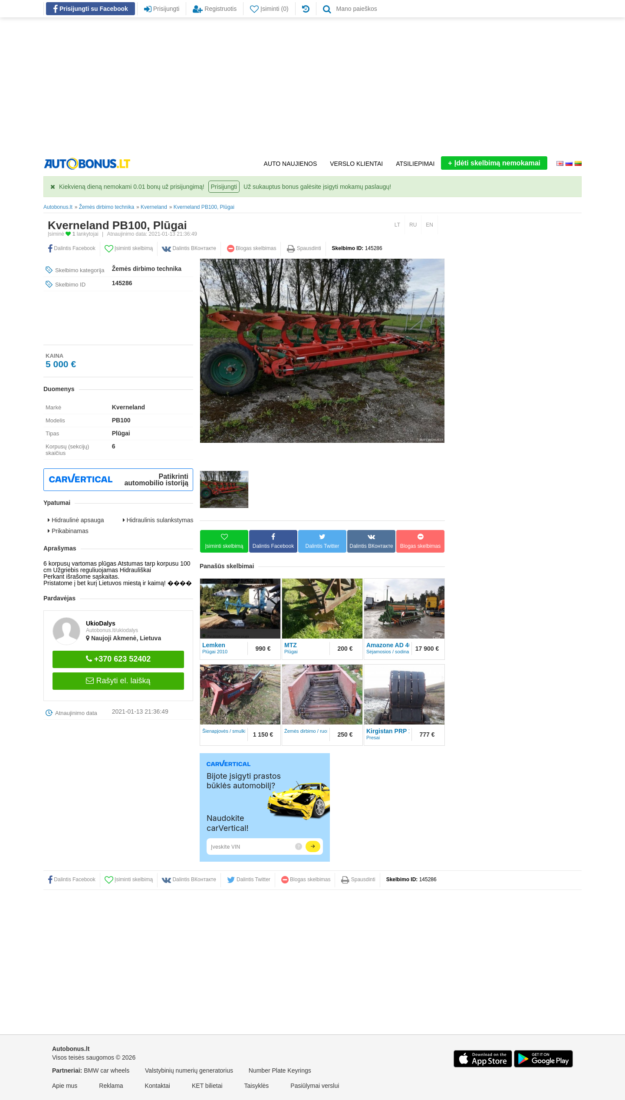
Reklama (111, 1085)
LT (397, 225)
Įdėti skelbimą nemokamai (494, 163)
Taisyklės (256, 1085)
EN (429, 225)
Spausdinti (304, 248)
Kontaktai (157, 1085)
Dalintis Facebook (71, 248)
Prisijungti (224, 186)
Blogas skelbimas (251, 248)
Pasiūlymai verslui (314, 1085)
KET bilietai (207, 1085)
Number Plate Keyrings (280, 1070)
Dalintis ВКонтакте (189, 248)
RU (413, 225)
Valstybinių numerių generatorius (189, 1070)
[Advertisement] (312, 87)
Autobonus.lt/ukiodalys (112, 630)
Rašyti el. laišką (118, 680)
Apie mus (64, 1085)
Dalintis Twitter (248, 879)
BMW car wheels (106, 1070)
